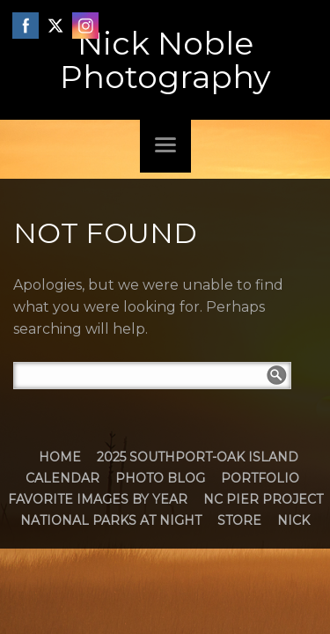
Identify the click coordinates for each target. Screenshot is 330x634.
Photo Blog (160, 478)
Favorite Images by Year (97, 499)
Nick (293, 520)
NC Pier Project (263, 499)
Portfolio (260, 478)
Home (60, 457)
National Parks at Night (111, 520)
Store (239, 520)
